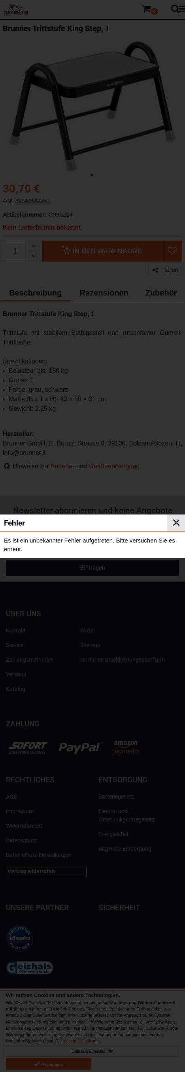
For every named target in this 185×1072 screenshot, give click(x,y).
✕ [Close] (176, 522)
